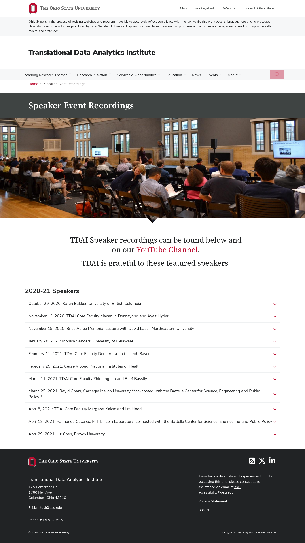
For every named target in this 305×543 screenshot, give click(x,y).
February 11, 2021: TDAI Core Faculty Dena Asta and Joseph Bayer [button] (152, 354)
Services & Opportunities (134, 75)
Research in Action (91, 75)
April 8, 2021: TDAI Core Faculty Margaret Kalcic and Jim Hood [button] (152, 409)
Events (207, 75)
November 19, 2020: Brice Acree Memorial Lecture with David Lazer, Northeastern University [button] (152, 329)
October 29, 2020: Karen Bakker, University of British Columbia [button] (152, 304)
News (192, 75)
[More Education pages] (180, 76)
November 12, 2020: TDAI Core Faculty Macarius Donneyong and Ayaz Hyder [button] (152, 316)
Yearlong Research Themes (45, 75)
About (227, 75)
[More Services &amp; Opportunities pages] (156, 76)
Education (171, 75)
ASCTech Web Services (263, 532)
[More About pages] (233, 76)
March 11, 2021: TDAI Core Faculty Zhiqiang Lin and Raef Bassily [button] (152, 379)
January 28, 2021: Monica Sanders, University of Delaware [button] (152, 341)
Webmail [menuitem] (230, 8)
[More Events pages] (214, 76)
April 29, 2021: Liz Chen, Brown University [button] (152, 434)
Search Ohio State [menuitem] (259, 8)
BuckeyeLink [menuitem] (205, 8)
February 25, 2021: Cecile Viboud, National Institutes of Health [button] (152, 366)
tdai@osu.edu (51, 507)
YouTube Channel (167, 250)
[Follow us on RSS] (252, 462)
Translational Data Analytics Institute (91, 52)
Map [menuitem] (183, 8)
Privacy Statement (212, 501)
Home (33, 83)
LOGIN (203, 510)
